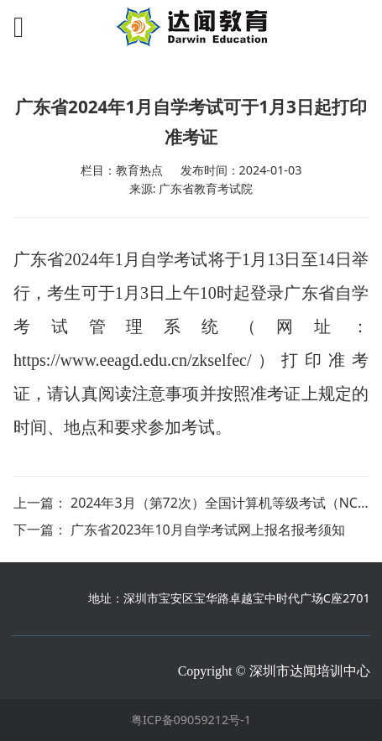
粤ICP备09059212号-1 (191, 720)
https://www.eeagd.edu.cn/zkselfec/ (132, 360)
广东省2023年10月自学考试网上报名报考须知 (208, 529)
